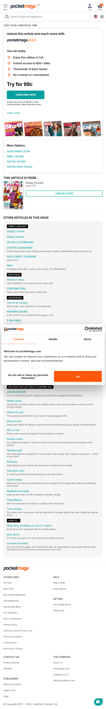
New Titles (8, 589)
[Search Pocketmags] (7, 17)
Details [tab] (53, 338)
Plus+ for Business (12, 618)
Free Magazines (11, 600)
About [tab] (87, 338)
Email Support (60, 589)
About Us (57, 662)
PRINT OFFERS (15, 156)
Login (6, 696)
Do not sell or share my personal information (28, 376)
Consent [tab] (18, 338)
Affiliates (7, 668)
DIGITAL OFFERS (16, 161)
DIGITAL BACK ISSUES (19, 166)
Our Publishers (10, 612)
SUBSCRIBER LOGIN (18, 151)
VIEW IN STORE (64, 193)
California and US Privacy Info (17, 630)
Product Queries (11, 662)
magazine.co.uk (60, 674)
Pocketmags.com (61, 668)
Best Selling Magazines (14, 594)
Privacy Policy (10, 624)
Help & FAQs (59, 583)
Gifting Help (59, 610)
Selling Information (12, 684)
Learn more (13, 112)
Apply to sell (9, 690)
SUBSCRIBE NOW (26, 94)
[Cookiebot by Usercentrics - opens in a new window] (87, 329)
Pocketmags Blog (11, 606)
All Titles (7, 583)
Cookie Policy (10, 642)
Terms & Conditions (12, 636)
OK (78, 376)
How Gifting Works (62, 604)
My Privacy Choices (13, 648)
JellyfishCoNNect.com (64, 680)
